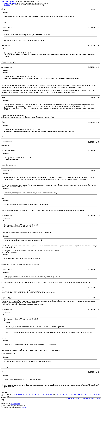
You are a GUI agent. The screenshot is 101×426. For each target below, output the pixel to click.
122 (56, 394)
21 (24, 394)
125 (66, 394)
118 (44, 394)
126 (69, 394)
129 (78, 394)
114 (32, 394)
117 (41, 394)
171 (81, 394)
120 (50, 394)
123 (60, 394)
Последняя (95, 394)
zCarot (24, 407)
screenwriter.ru (15, 404)
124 (63, 394)
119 (47, 394)
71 (26, 394)
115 (35, 394)
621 (88, 394)
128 (75, 394)
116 (38, 394)
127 (72, 394)
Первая (17, 394)
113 (28, 394)
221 (84, 394)
